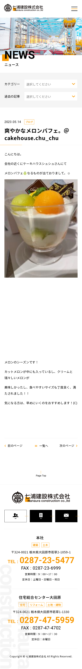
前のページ (15, 445)
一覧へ (43, 445)
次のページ (66, 445)
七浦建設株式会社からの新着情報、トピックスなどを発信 (25, 8)
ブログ (30, 122)
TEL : (41, 565)
